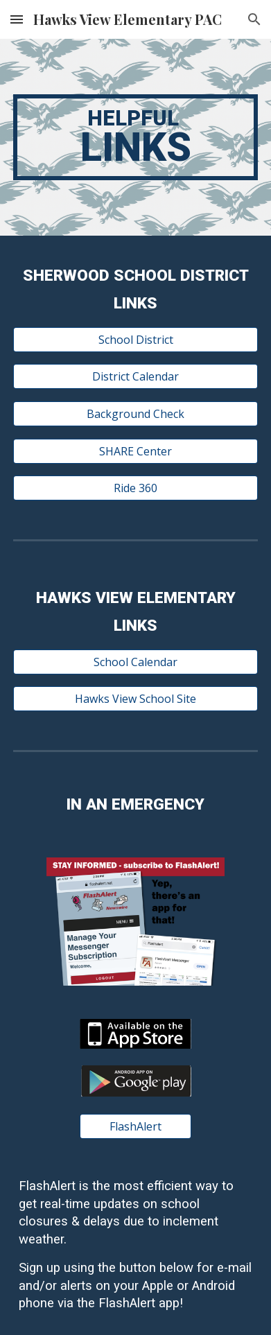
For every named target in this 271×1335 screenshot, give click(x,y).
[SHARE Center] (135, 451)
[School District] (135, 339)
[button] (16, 19)
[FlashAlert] (135, 1126)
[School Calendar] (135, 662)
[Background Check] (135, 414)
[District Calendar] (135, 376)
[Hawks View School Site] (135, 698)
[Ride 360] (135, 488)
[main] (135, 137)
